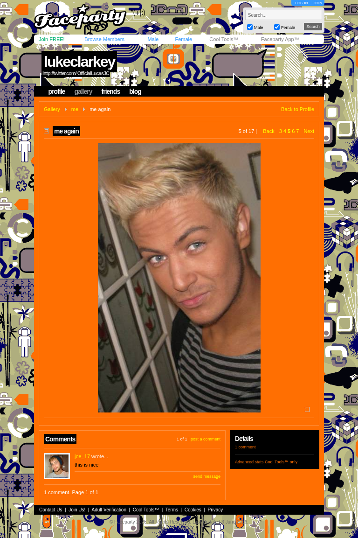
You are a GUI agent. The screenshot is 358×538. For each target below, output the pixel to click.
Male (152, 39)
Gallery (52, 109)
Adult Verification (108, 509)
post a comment (205, 439)
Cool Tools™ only (281, 462)
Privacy (215, 509)
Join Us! (77, 509)
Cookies (193, 509)
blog (135, 91)
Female (183, 39)
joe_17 (82, 456)
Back (268, 131)
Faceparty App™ (280, 39)
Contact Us (50, 509)
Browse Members (104, 39)
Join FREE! (52, 39)
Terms (171, 509)
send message (206, 476)
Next (308, 131)
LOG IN (301, 3)
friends (111, 91)
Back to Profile (297, 109)
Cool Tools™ (223, 39)
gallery (83, 91)
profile (56, 91)
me (74, 109)
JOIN (318, 3)
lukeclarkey (79, 61)
